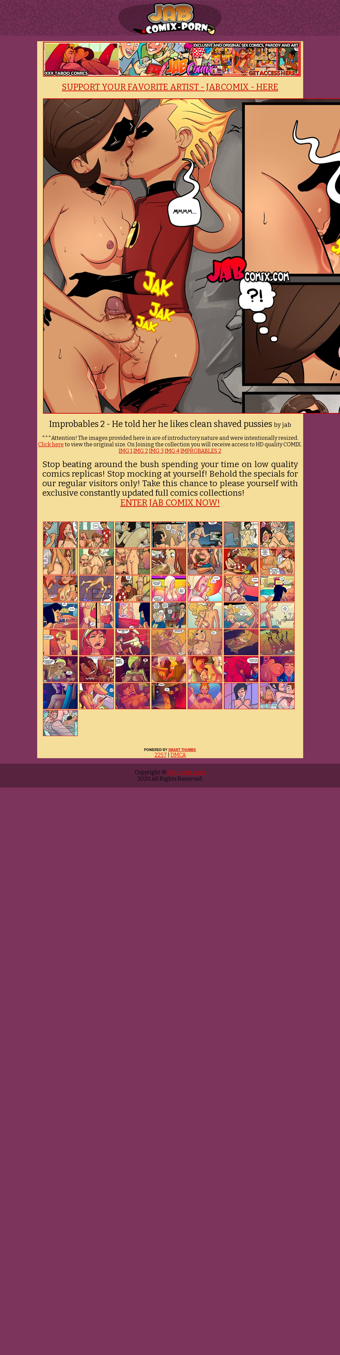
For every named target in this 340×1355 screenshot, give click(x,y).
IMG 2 (140, 451)
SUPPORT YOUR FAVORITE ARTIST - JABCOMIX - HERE (170, 87)
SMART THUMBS (182, 750)
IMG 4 (172, 451)
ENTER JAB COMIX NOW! (170, 503)
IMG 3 (156, 451)
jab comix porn (186, 772)
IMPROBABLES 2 (200, 451)
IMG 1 (125, 451)
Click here (51, 444)
